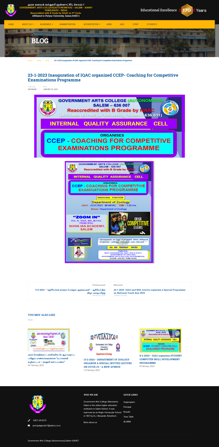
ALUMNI (127, 421)
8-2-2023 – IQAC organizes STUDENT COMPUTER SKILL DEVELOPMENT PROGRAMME (161, 359)
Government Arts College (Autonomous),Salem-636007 (53, 440)
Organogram (129, 402)
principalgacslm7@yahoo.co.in (46, 425)
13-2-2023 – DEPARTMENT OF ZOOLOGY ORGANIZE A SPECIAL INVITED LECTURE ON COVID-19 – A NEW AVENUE (108, 363)
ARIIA (109, 24)
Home (11, 24)
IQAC (122, 24)
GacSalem (32, 89)
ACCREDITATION (91, 24)
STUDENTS (152, 24)
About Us (27, 24)
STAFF (136, 24)
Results (126, 412)
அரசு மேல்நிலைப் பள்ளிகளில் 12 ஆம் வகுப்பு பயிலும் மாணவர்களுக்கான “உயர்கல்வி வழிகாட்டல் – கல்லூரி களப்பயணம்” (51, 358)
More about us (90, 422)
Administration (67, 24)
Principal (127, 407)
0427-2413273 (39, 420)
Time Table (128, 417)
